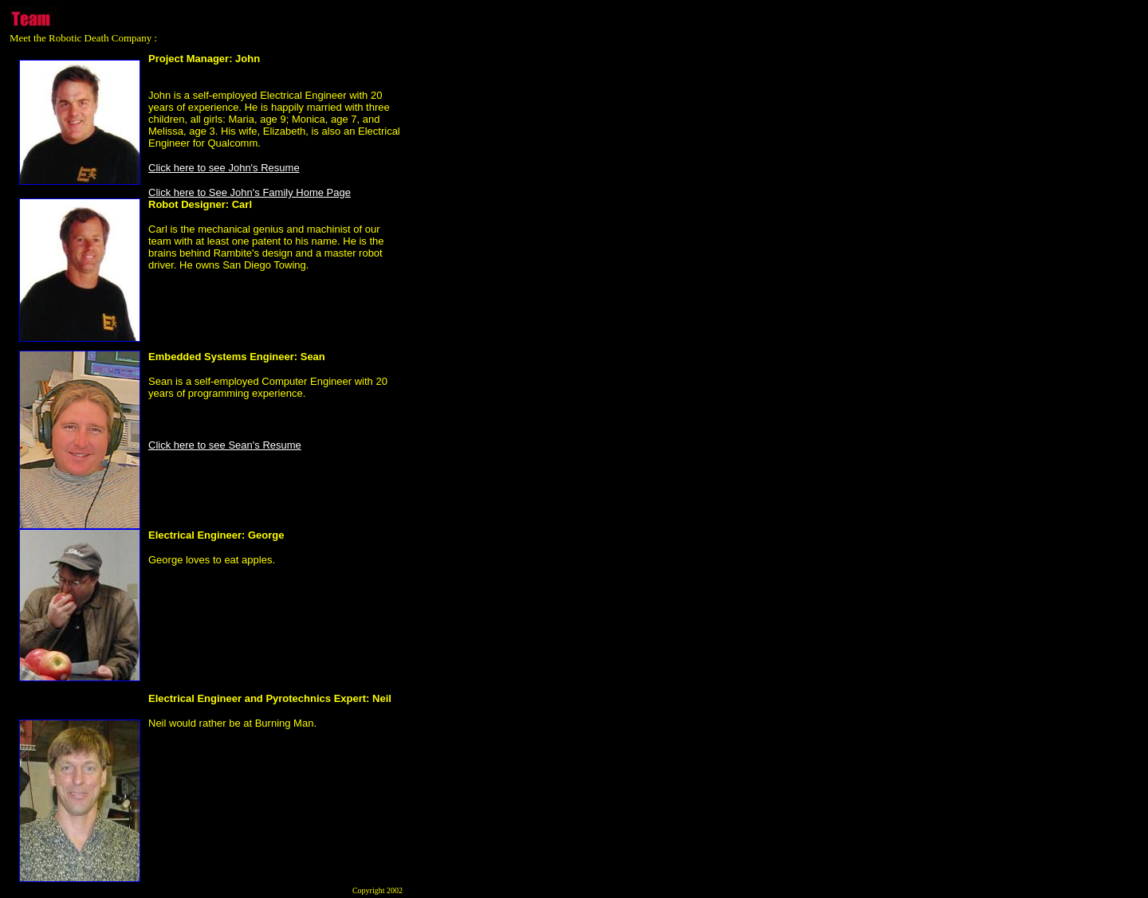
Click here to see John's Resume (224, 168)
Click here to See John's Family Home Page (249, 192)
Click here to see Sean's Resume (224, 445)
